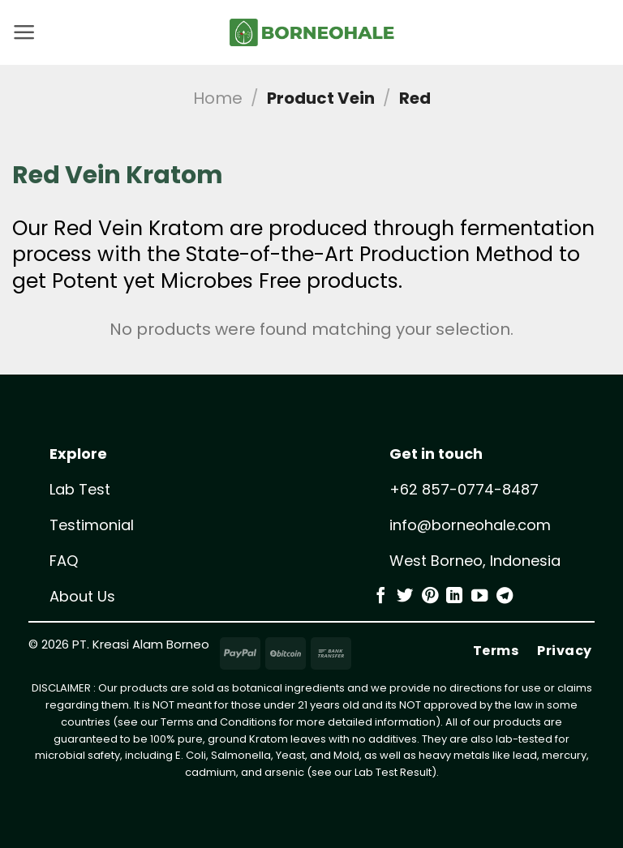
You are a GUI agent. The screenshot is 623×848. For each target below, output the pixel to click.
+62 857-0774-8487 (464, 489)
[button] (24, 32)
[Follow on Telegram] (504, 597)
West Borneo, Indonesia (475, 560)
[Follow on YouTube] (479, 597)
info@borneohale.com (470, 525)
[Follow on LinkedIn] (454, 597)
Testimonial (91, 525)
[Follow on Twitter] (405, 597)
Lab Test (79, 489)
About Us (82, 596)
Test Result (404, 772)
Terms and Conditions (219, 722)
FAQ (63, 560)
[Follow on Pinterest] (430, 597)
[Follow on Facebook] (380, 597)
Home (218, 98)
